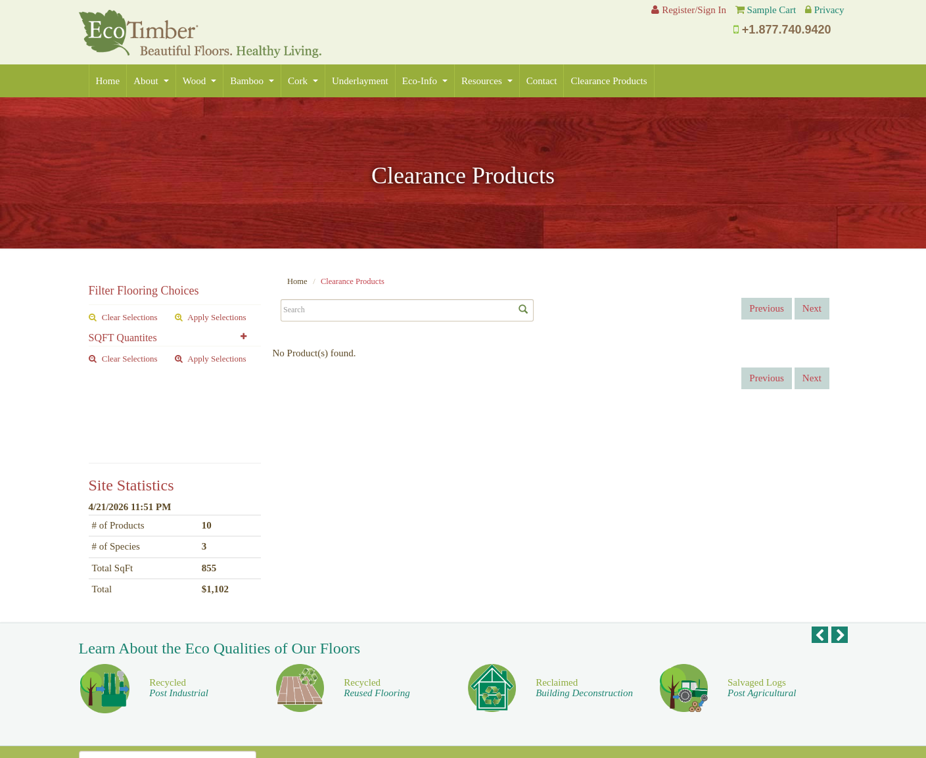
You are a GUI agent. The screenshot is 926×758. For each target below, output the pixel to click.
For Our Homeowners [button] (764, 698)
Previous (766, 308)
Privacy (829, 10)
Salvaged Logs (762, 610)
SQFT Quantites (123, 337)
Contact (541, 81)
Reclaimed (584, 610)
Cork (303, 81)
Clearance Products (608, 81)
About (151, 81)
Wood (199, 81)
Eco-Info (425, 81)
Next (812, 308)
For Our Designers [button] (595, 698)
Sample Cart (772, 10)
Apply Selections (210, 317)
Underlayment (360, 81)
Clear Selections (123, 317)
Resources (487, 81)
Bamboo (252, 81)
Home (108, 81)
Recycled (178, 610)
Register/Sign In (688, 10)
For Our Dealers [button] (426, 698)
